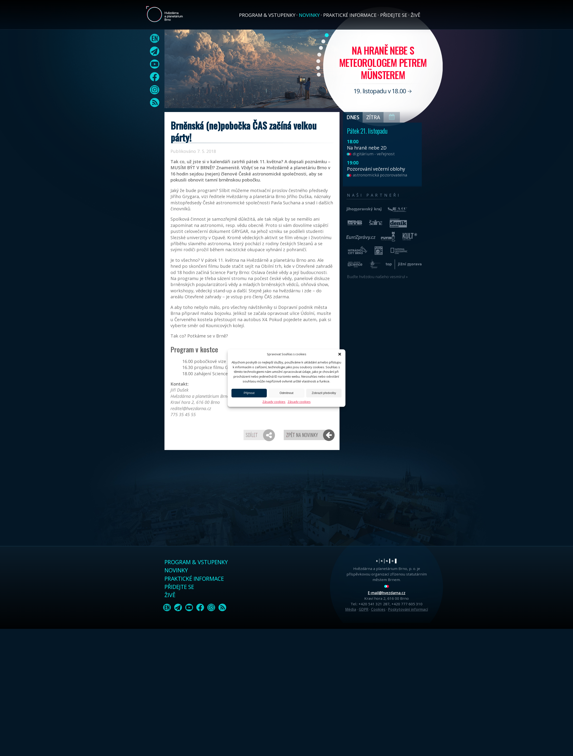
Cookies (378, 609)
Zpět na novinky (302, 434)
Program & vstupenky (267, 15)
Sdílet (252, 434)
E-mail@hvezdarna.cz (386, 592)
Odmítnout (286, 393)
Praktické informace (350, 15)
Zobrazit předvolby (324, 393)
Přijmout (249, 393)
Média (350, 609)
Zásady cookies (273, 402)
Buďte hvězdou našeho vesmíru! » (377, 276)
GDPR (363, 609)
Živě (415, 15)
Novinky (309, 15)
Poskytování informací (408, 609)
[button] (339, 354)
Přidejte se (393, 15)
